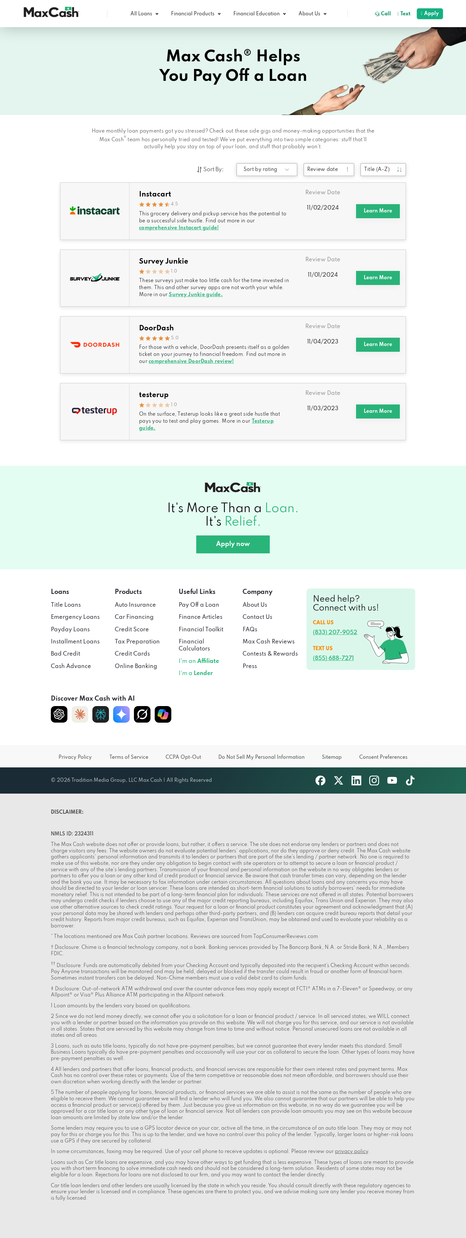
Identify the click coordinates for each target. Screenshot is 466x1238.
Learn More (378, 211)
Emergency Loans (75, 617)
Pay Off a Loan (199, 605)
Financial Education (256, 14)
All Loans (141, 14)
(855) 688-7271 (333, 658)
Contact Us (257, 617)
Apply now (233, 544)
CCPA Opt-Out (183, 757)
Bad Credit (65, 654)
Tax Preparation (137, 642)
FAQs (250, 630)
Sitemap (332, 757)
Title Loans (66, 605)
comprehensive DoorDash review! (191, 361)
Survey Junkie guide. (196, 294)
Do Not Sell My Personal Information (261, 757)
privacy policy (351, 1151)
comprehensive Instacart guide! (179, 228)
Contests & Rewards (270, 654)
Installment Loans (75, 642)
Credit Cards (132, 654)
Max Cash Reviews (269, 642)
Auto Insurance (135, 605)
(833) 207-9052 (335, 632)
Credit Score (132, 630)
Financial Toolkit (201, 630)
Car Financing (134, 617)
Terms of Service (128, 757)
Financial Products (192, 14)
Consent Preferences (383, 757)
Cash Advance (71, 666)
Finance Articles (200, 617)
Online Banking (136, 666)
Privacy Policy (75, 757)
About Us (309, 14)
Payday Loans (70, 630)
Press (250, 666)
